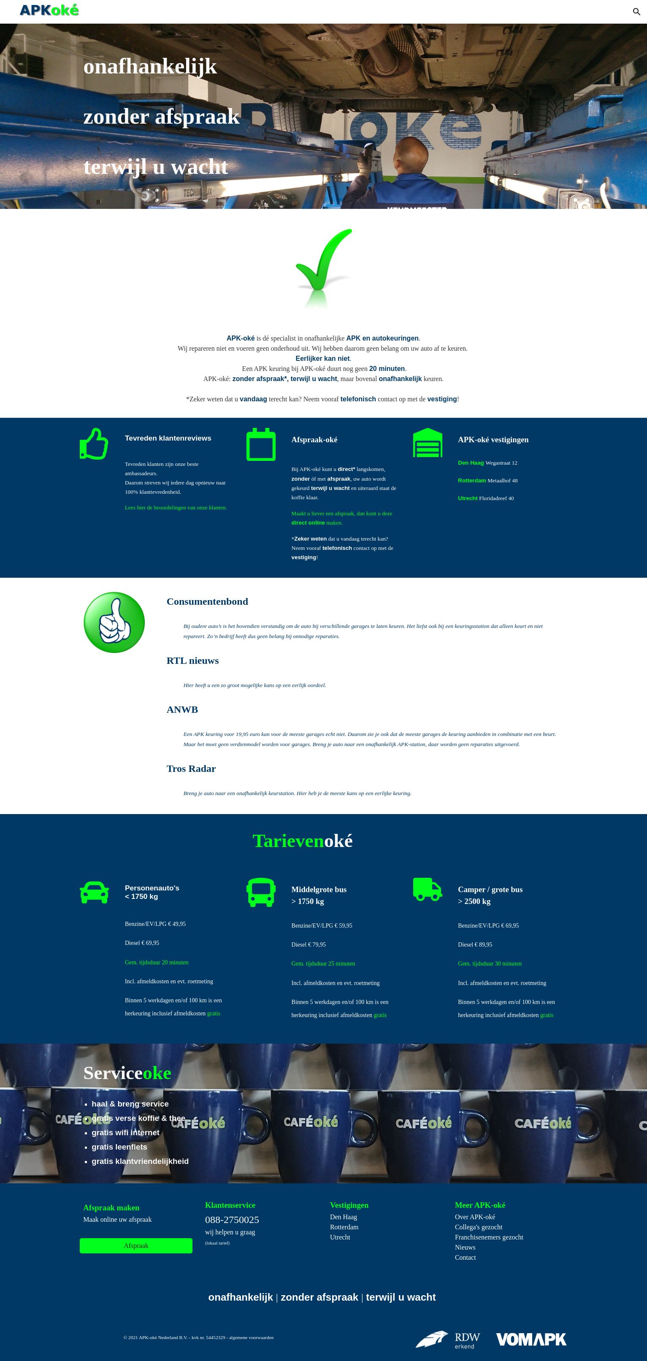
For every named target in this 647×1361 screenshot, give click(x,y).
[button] (637, 12)
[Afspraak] (136, 1245)
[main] (261, 116)
